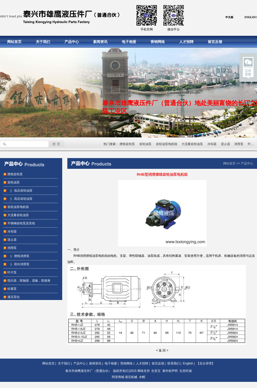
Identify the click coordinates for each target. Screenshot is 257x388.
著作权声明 (170, 371)
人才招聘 (186, 42)
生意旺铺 (185, 371)
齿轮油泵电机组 (166, 144)
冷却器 (212, 144)
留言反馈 (215, 42)
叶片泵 (12, 272)
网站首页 (14, 42)
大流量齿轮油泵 (192, 144)
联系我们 (14, 53)
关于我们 (43, 42)
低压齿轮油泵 (23, 190)
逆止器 (225, 144)
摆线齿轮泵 (127, 144)
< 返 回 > (162, 350)
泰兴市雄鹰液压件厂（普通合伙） (88, 371)
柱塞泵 (12, 289)
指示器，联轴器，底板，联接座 (28, 280)
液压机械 (131, 377)
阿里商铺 (118, 377)
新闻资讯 (100, 42)
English (188, 363)
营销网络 (158, 42)
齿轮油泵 (145, 144)
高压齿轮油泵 (23, 199)
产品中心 (72, 42)
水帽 (142, 377)
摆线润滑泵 (21, 256)
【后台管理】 (205, 363)
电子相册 (129, 42)
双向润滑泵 (21, 264)
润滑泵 (238, 144)
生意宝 (155, 371)
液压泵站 (13, 297)
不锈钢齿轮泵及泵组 (21, 223)
